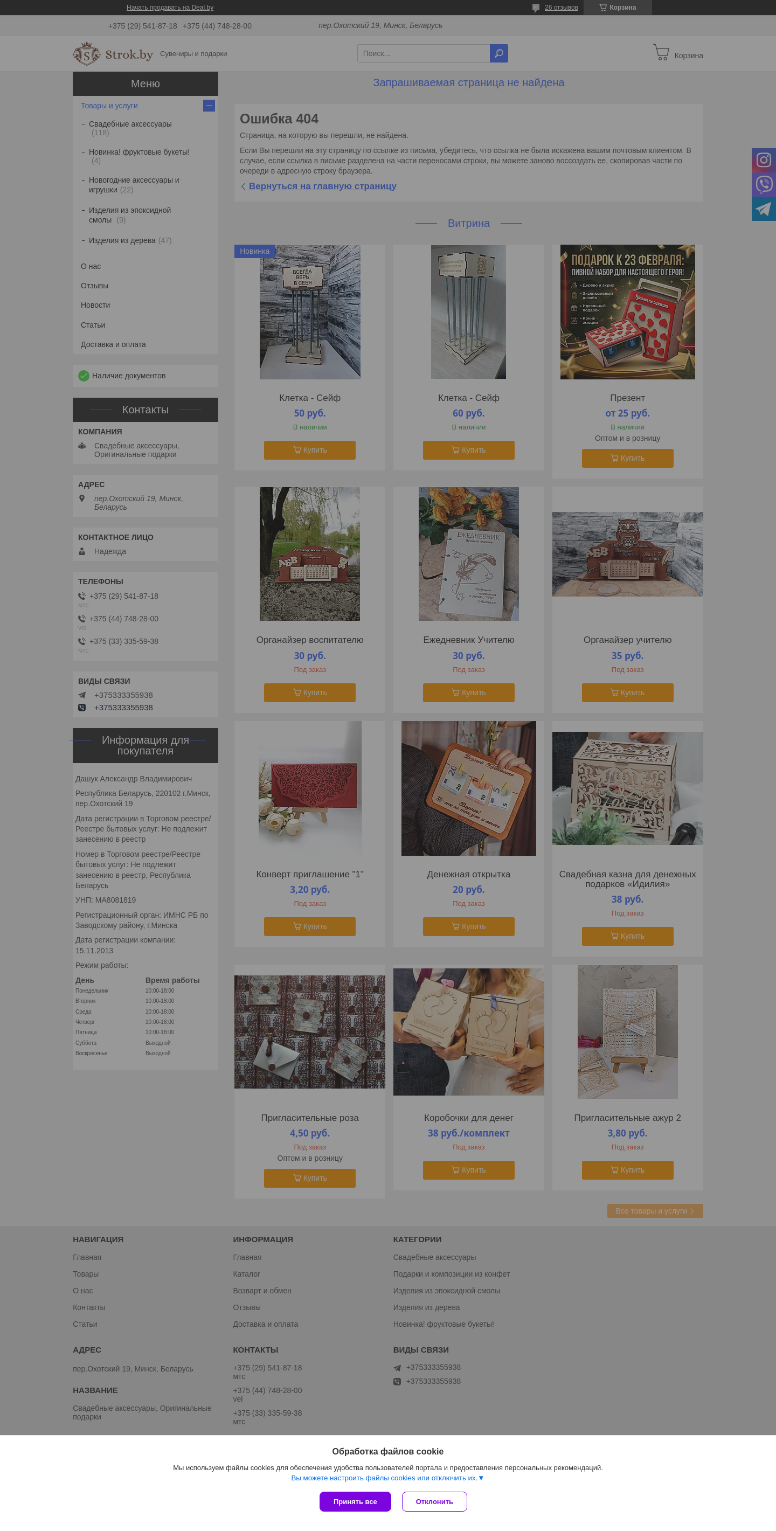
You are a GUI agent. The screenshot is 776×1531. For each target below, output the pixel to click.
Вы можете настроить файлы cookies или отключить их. (384, 1478)
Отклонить (434, 1502)
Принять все (355, 1502)
